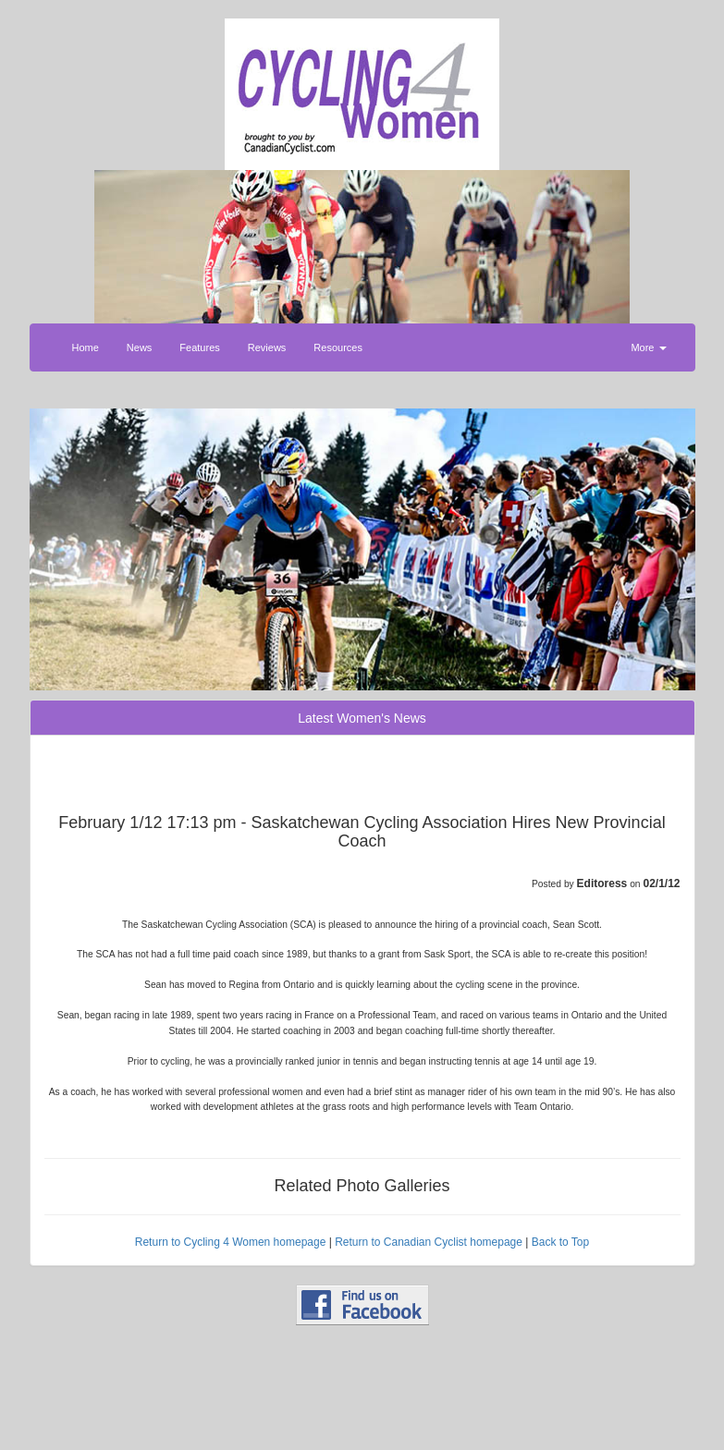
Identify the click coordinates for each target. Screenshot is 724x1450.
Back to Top (560, 1242)
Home (85, 347)
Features (199, 347)
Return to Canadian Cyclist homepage (428, 1242)
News (140, 347)
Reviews (267, 347)
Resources (337, 347)
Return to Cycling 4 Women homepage (230, 1242)
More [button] (648, 347)
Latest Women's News (362, 718)
